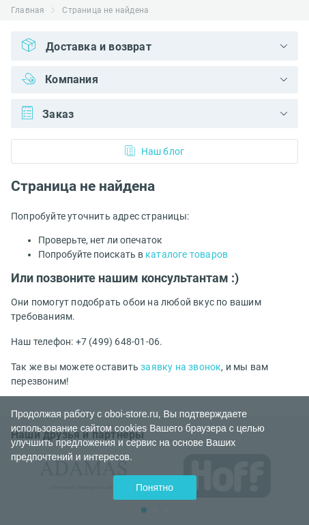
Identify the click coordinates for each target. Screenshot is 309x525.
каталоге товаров (186, 254)
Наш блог (155, 151)
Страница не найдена (105, 10)
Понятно (154, 487)
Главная (27, 10)
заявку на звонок (181, 366)
